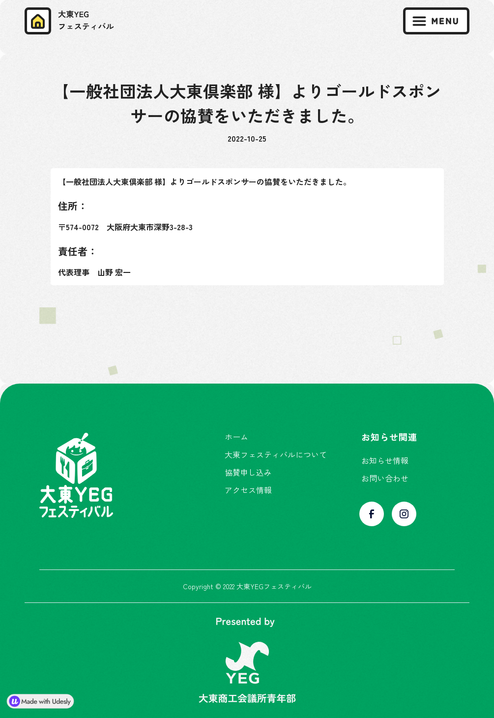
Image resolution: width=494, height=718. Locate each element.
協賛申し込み (248, 472)
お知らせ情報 (384, 460)
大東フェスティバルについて (276, 454)
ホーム (236, 437)
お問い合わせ (384, 478)
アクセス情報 (248, 490)
